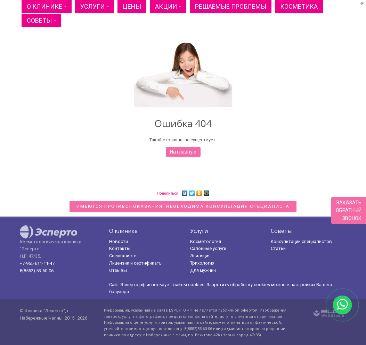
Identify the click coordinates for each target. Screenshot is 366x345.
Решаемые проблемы (230, 6)
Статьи (278, 248)
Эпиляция (200, 255)
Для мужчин (203, 270)
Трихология (202, 263)
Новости (118, 241)
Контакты (119, 248)
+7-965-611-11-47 (37, 263)
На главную (183, 152)
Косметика (299, 6)
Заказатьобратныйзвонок (348, 210)
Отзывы (118, 270)
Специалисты (123, 255)
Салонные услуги (208, 248)
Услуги (92, 6)
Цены (132, 6)
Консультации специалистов (301, 241)
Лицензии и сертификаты (136, 263)
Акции (166, 6)
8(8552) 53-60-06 (37, 270)
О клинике (44, 6)
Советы (39, 20)
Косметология (205, 241)
